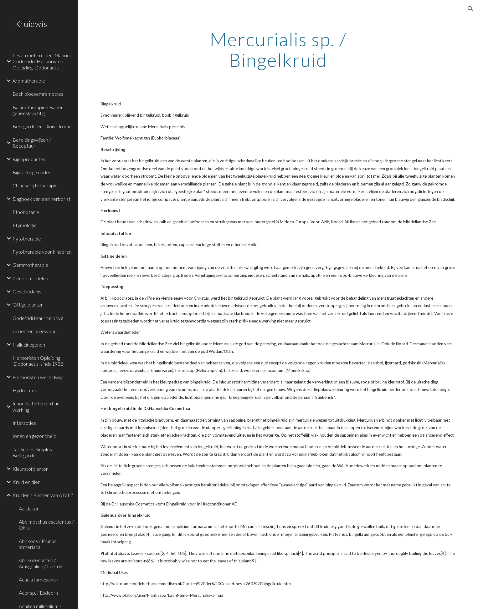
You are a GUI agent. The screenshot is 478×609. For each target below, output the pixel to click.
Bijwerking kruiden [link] (32, 172)
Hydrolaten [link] (25, 390)
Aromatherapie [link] (29, 81)
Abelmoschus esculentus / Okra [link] (46, 524)
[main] (278, 49)
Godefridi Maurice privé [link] (38, 318)
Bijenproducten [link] (29, 159)
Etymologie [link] (25, 225)
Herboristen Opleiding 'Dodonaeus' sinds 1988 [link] (38, 361)
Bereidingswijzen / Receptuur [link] (32, 143)
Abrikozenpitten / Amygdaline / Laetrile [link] (41, 563)
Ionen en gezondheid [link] (34, 436)
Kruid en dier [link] (26, 482)
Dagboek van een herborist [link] (41, 199)
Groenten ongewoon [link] (35, 331)
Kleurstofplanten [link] (31, 469)
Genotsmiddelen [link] (30, 278)
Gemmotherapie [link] (30, 265)
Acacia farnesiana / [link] (39, 579)
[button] (470, 8)
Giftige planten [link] (28, 304)
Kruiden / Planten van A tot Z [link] (43, 495)
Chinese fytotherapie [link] (35, 185)
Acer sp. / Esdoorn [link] (38, 593)
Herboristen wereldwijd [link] (38, 377)
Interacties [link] (24, 423)
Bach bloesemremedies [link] (38, 94)
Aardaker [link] (29, 508)
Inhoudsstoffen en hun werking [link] (36, 406)
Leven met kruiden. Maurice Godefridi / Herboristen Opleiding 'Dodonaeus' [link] (42, 61)
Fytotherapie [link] (27, 238)
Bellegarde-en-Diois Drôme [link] (42, 126)
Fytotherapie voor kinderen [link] (42, 252)
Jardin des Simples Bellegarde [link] (32, 452)
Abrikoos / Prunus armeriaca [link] (37, 544)
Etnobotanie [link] (26, 212)
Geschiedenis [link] (27, 291)
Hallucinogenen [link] (29, 345)
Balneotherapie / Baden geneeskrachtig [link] (38, 110)
